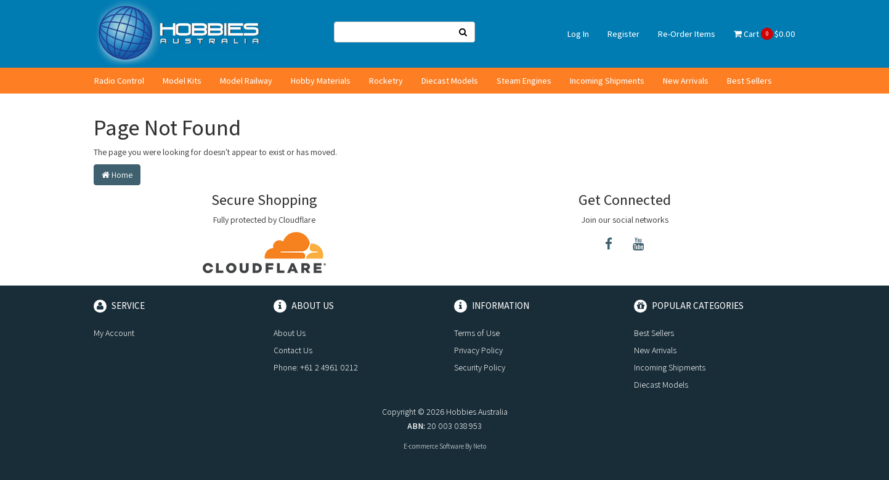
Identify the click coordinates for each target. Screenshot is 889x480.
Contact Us (293, 350)
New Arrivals (685, 80)
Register (623, 33)
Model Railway (246, 80)
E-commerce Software (434, 446)
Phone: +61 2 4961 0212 (316, 367)
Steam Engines (524, 80)
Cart (764, 34)
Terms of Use (477, 332)
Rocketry (386, 80)
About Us (290, 332)
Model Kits (182, 80)
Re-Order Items (686, 33)
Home (117, 174)
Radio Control (119, 80)
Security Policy (479, 367)
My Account (114, 332)
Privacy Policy (478, 350)
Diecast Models (449, 80)
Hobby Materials (321, 80)
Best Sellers (749, 80)
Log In (578, 33)
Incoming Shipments (607, 80)
